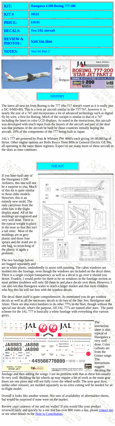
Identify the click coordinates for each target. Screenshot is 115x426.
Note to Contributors (48, 414)
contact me (106, 410)
